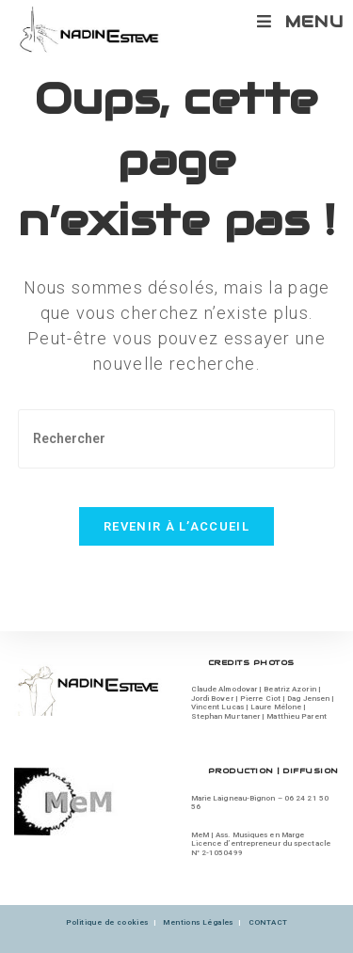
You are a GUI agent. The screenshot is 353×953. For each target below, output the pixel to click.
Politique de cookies (107, 922)
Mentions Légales (198, 922)
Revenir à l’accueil (176, 526)
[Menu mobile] (300, 21)
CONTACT (268, 922)
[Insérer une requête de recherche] (177, 439)
